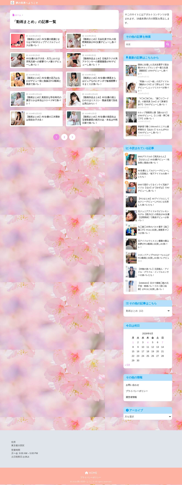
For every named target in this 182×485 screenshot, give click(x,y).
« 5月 (127, 365)
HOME (91, 473)
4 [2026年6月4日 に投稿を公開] (147, 343)
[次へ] (72, 137)
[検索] (168, 44)
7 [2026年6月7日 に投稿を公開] (162, 343)
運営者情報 (131, 397)
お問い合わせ (133, 385)
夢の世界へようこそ (28, 3)
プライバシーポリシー (137, 391)
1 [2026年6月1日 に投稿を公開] (133, 343)
